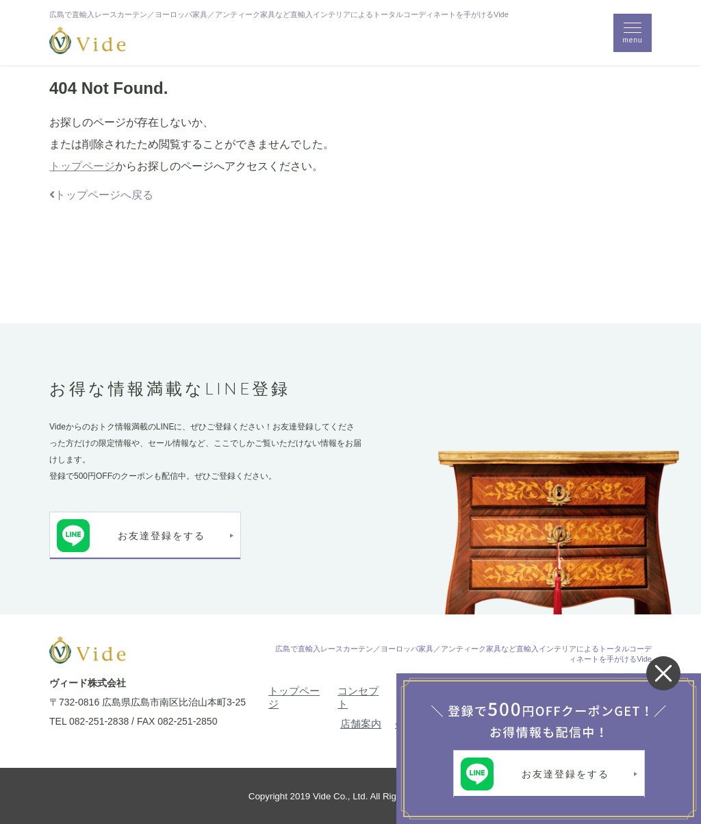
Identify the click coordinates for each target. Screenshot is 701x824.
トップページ (82, 166)
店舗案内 (360, 723)
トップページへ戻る (101, 195)
